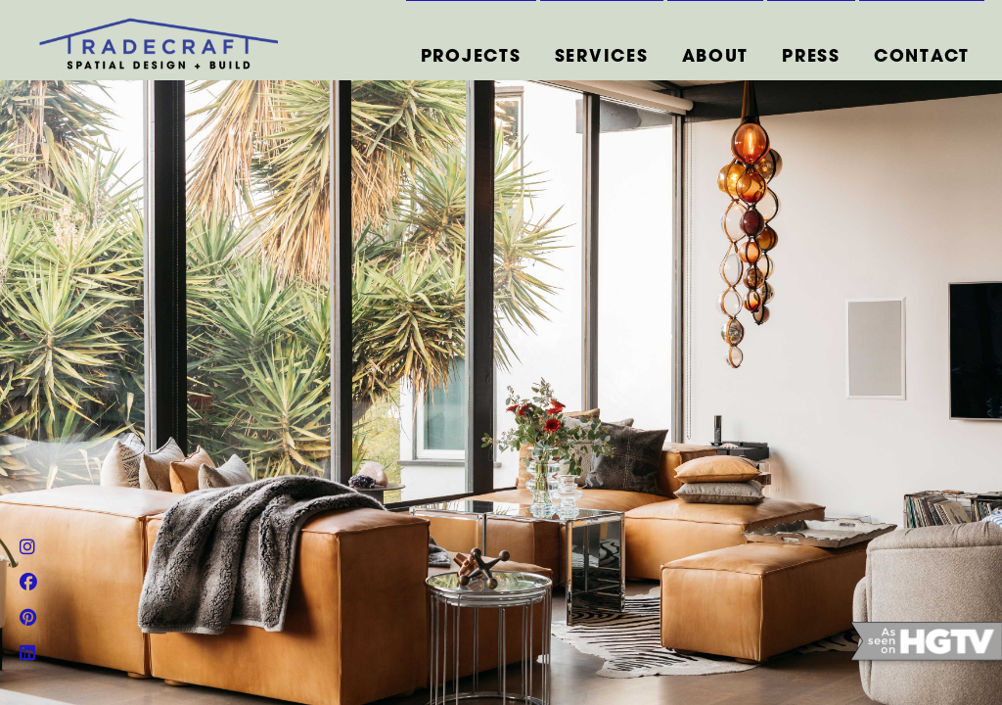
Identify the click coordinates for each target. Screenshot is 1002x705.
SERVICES (602, 57)
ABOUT (716, 57)
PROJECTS (471, 57)
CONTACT (922, 57)
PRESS (811, 57)
